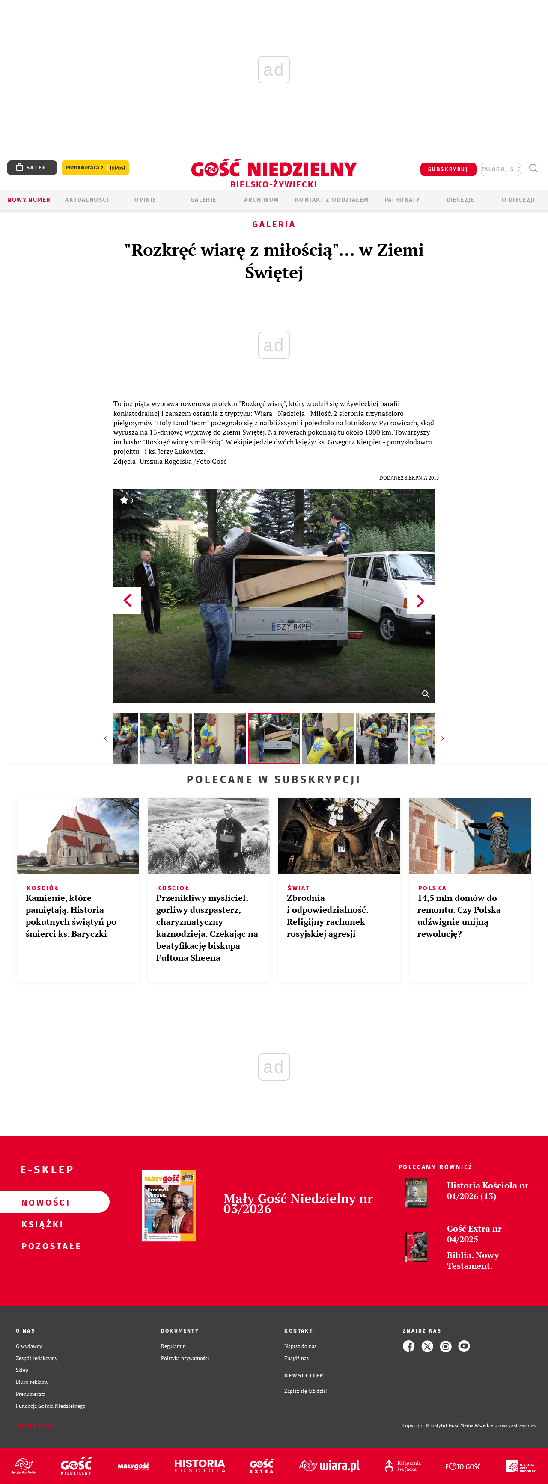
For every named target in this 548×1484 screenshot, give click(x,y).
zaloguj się (501, 169)
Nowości (41, 1202)
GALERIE (204, 200)
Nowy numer (29, 200)
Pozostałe (41, 1245)
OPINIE (145, 200)
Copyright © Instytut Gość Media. (438, 1425)
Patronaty (402, 200)
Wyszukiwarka (533, 168)
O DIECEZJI (518, 200)
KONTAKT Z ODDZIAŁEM (332, 200)
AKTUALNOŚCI (87, 200)
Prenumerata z (95, 168)
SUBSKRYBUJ (448, 169)
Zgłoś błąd (35, 1426)
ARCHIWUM (261, 200)
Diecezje (460, 200)
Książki (41, 1224)
